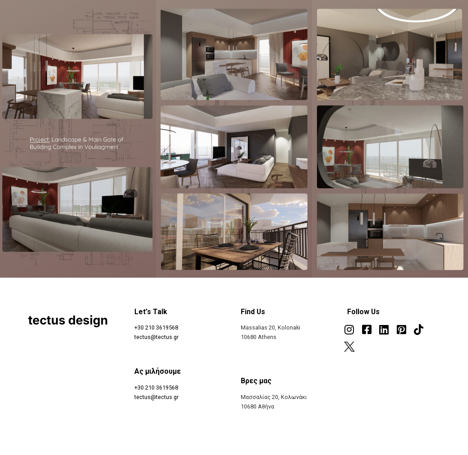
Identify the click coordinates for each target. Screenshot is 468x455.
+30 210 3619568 (156, 327)
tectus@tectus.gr (156, 337)
